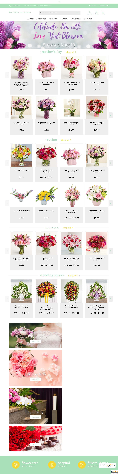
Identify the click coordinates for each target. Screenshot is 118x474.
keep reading (67, 415)
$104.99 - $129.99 (71, 265)
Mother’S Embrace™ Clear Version (72, 83)
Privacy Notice (83, 472)
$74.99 (46, 89)
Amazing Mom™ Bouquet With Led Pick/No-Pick (21, 84)
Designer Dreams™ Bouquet (46, 83)
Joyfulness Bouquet (46, 210)
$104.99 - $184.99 (46, 313)
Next (111, 75)
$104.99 (97, 89)
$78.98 (71, 130)
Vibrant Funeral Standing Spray (71, 306)
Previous (7, 75)
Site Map (105, 472)
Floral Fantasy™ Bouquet (46, 171)
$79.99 (21, 217)
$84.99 (21, 89)
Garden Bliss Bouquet (21, 210)
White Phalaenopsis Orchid (71, 123)
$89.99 (21, 265)
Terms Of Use (74, 472)
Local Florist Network (95, 472)
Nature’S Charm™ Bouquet (97, 83)
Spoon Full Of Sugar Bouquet (97, 211)
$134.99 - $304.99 (71, 313)
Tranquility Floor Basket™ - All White (21, 306)
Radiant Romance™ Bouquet (97, 259)
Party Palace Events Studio (20, 12)
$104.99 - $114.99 (72, 217)
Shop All (70, 52)
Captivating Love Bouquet (71, 211)
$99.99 (46, 217)
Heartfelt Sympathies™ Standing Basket (46, 307)
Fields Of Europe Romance (96, 123)
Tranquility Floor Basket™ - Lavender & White (97, 307)
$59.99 (96, 217)
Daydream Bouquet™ (46, 123)
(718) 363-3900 (16, 5)
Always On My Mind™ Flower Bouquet (21, 259)
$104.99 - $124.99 (21, 313)
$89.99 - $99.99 (46, 177)
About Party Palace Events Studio (20, 412)
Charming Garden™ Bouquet (21, 123)
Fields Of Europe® (21, 170)
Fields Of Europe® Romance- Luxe (71, 259)
